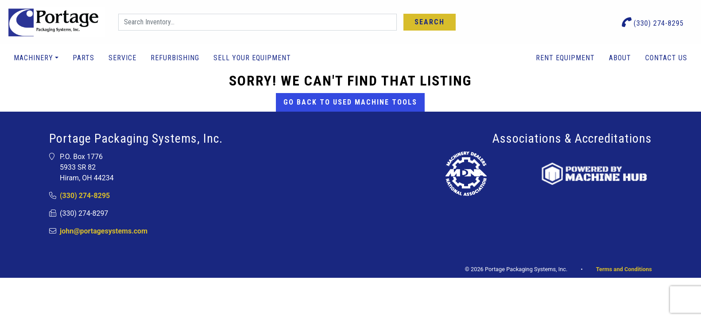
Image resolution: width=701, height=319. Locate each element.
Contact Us (666, 58)
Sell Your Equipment (252, 58)
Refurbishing (175, 58)
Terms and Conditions (624, 269)
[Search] (257, 22)
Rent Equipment (565, 58)
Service (122, 58)
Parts (83, 58)
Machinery (33, 58)
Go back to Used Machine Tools (350, 102)
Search (429, 22)
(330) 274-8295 (653, 22)
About (620, 58)
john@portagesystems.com (103, 231)
